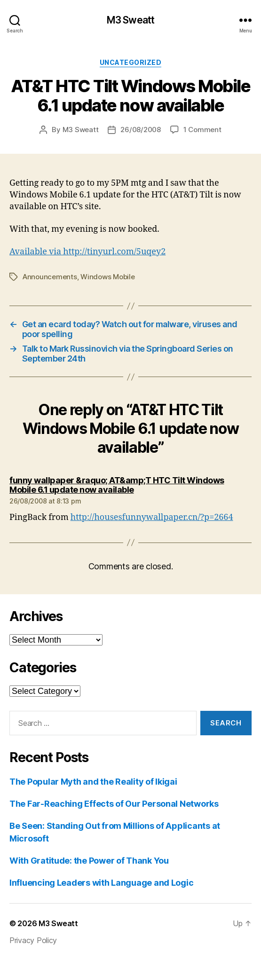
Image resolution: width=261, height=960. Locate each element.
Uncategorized (131, 62)
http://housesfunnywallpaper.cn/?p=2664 (152, 517)
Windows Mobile (107, 276)
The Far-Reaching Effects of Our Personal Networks (114, 804)
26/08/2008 (140, 129)
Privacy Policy (33, 940)
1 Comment (202, 129)
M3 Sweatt (130, 20)
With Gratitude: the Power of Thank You (89, 861)
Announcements (50, 276)
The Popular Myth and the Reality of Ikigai (93, 782)
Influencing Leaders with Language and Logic (101, 883)
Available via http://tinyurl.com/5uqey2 (87, 251)
